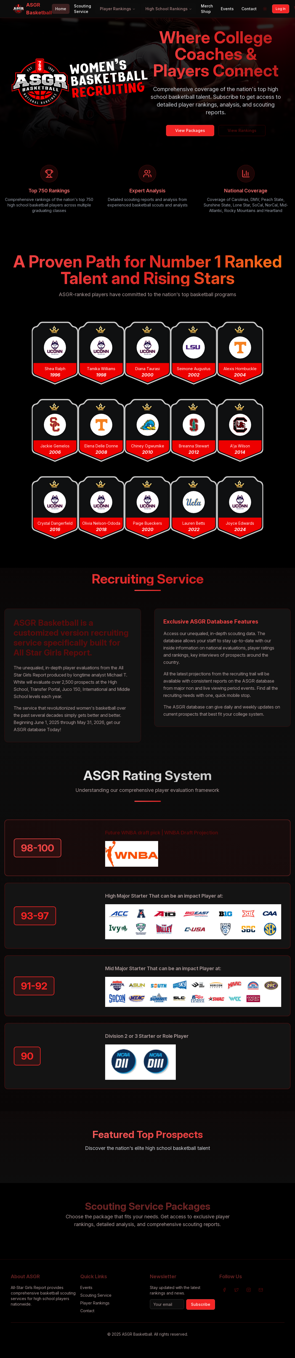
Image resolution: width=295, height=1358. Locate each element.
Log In (281, 9)
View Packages (190, 130)
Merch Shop (207, 9)
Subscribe (200, 1304)
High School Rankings (168, 8)
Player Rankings (117, 8)
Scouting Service (82, 9)
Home (60, 8)
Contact (249, 8)
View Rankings (242, 130)
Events (227, 8)
